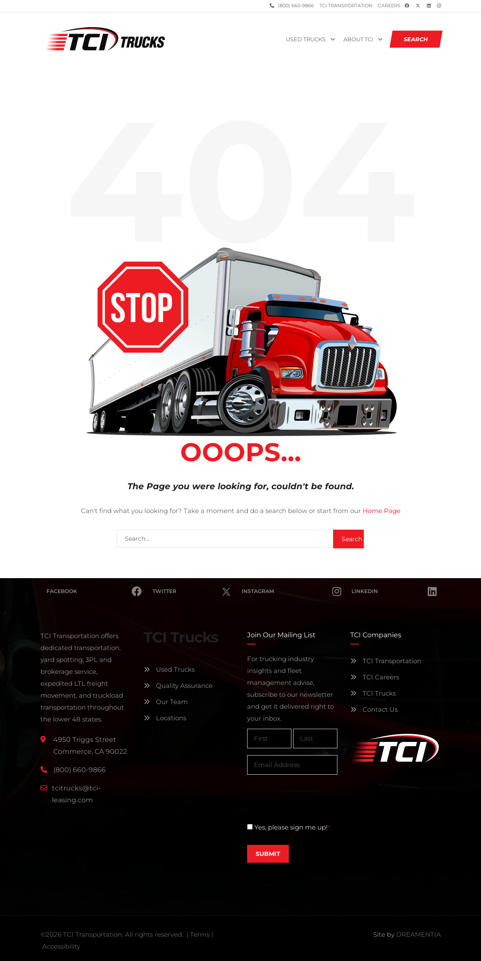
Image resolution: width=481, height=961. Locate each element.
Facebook (94, 591)
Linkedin (393, 591)
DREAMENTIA (418, 934)
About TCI (358, 39)
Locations (165, 718)
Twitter (192, 586)
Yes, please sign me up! (292, 827)
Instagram (291, 591)
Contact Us (373, 709)
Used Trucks (305, 39)
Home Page (381, 511)
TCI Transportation (346, 6)
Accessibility (61, 946)
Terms (200, 934)
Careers (389, 6)
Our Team (166, 702)
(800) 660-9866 (295, 6)
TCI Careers (374, 677)
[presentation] (312, 798)
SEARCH (416, 39)
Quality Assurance (178, 686)
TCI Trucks (373, 693)
